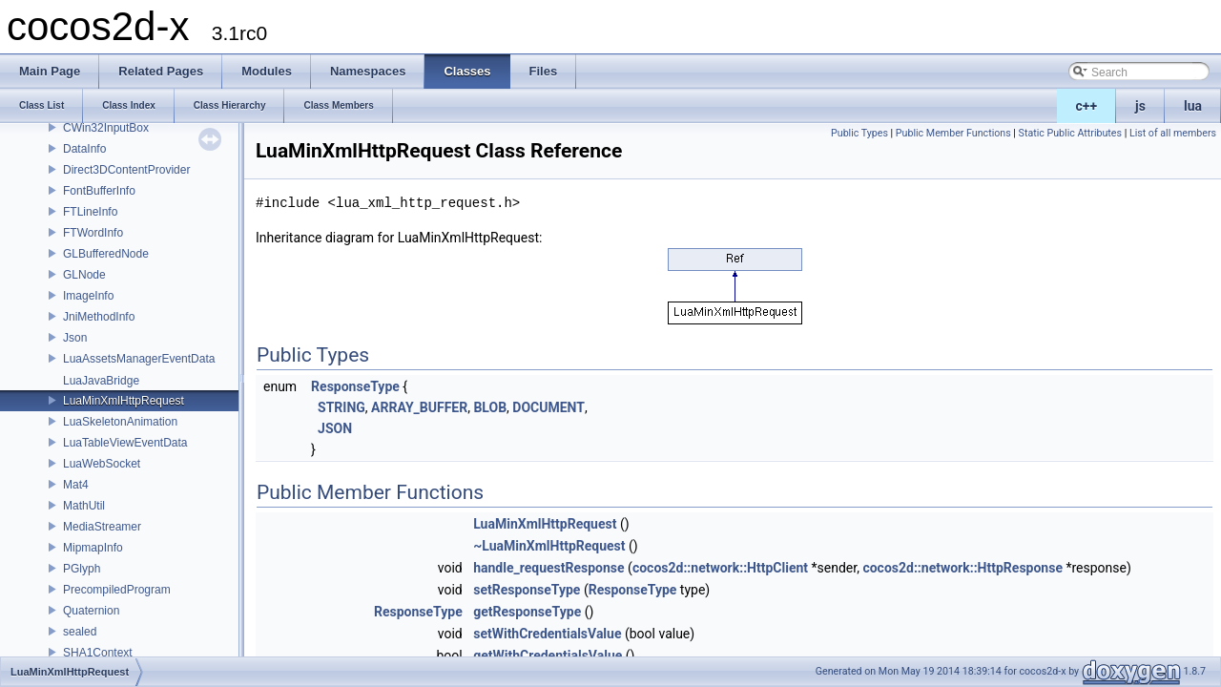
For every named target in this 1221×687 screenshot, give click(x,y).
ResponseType (355, 386)
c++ (1087, 106)
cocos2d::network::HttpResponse (962, 567)
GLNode (84, 274)
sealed (79, 631)
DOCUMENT (548, 407)
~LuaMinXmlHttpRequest (549, 545)
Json (75, 337)
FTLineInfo (90, 212)
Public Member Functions (953, 133)
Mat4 (76, 484)
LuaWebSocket (101, 463)
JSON (335, 428)
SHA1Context (98, 652)
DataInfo (84, 149)
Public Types (859, 133)
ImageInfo (88, 295)
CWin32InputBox (106, 128)
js (1140, 106)
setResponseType (526, 589)
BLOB (490, 407)
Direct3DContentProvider (126, 170)
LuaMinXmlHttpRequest (123, 400)
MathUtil (84, 505)
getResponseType (527, 611)
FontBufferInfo (99, 191)
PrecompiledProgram (117, 589)
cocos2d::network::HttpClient (720, 567)
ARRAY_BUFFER (419, 407)
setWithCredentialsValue (547, 633)
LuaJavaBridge (101, 380)
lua (1193, 106)
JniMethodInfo (99, 316)
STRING (341, 407)
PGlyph (81, 568)
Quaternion (91, 610)
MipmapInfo (93, 547)
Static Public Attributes (1070, 133)
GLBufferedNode (106, 253)
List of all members (1172, 133)
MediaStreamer (102, 526)
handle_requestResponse (548, 567)
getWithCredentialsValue (547, 655)
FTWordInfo (93, 232)
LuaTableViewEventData (125, 442)
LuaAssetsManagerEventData (139, 358)
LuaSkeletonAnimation (120, 421)
